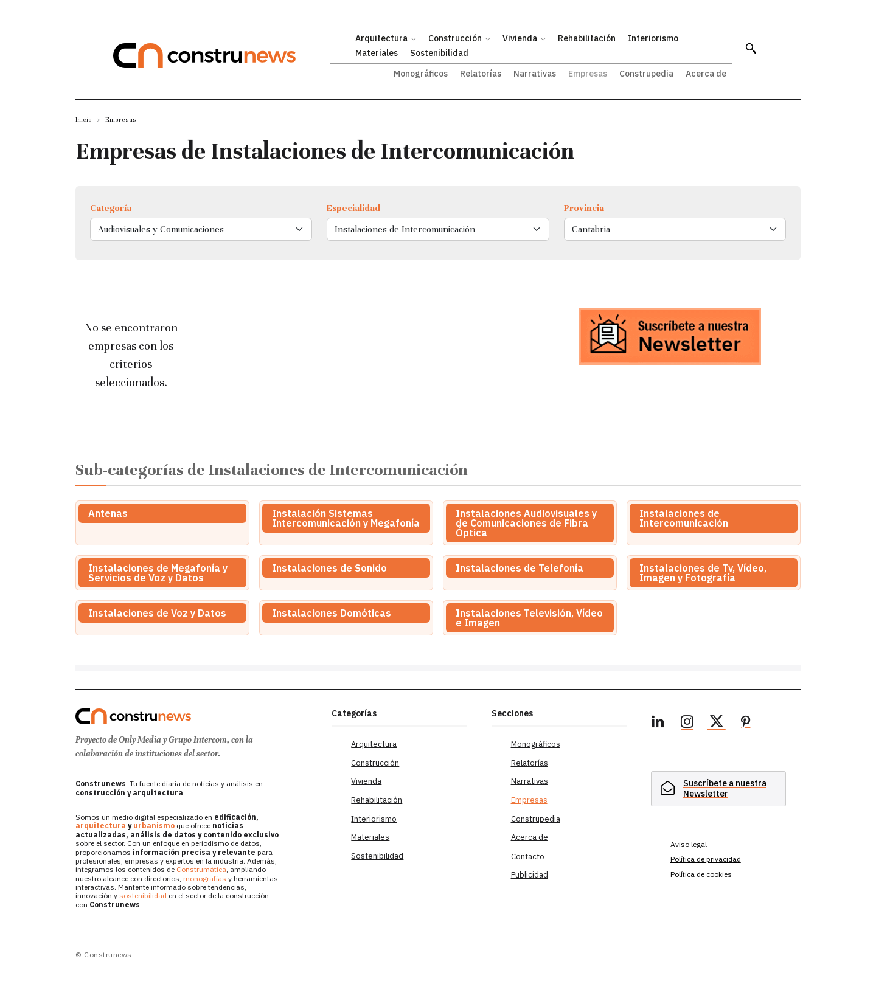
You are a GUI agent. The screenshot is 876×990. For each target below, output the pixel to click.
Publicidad (529, 875)
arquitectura (100, 825)
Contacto (527, 856)
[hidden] (718, 787)
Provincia (584, 207)
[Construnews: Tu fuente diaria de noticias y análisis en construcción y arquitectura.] (221, 55)
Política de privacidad (705, 859)
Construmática (201, 869)
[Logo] (196, 716)
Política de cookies (701, 874)
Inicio (83, 119)
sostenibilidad (143, 895)
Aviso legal (688, 844)
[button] (751, 48)
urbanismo (154, 825)
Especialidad (353, 207)
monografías (204, 878)
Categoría (110, 207)
